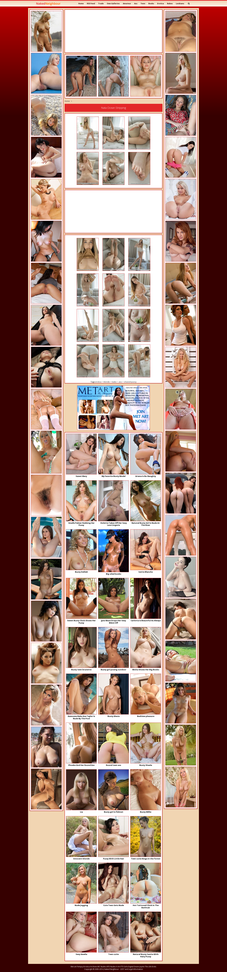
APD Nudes (111, 966)
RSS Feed (91, 3)
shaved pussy (130, 381)
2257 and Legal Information (131, 969)
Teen (143, 3)
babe (114, 381)
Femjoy (80, 966)
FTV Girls (124, 966)
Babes (170, 3)
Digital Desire (133, 966)
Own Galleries (113, 3)
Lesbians (180, 3)
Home (81, 3)
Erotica (160, 3)
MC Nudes (102, 966)
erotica (98, 381)
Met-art (74, 966)
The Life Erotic (150, 966)
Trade (101, 3)
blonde (107, 381)
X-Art (118, 966)
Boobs (151, 3)
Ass (135, 3)
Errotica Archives (90, 966)
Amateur (127, 3)
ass (120, 381)
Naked (48, 4)
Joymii (142, 966)
